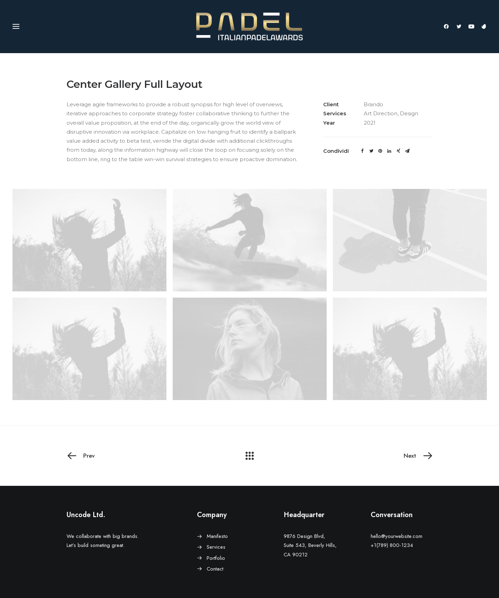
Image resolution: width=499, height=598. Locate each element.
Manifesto (217, 536)
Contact (215, 569)
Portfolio (216, 558)
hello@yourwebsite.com (396, 536)
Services (216, 547)
